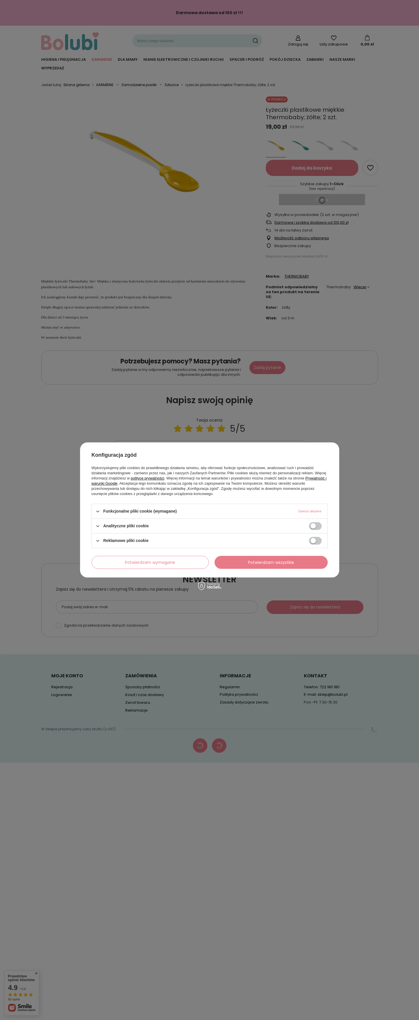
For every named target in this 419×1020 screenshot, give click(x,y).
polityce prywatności (147, 478)
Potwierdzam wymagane (150, 562)
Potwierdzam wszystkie (271, 562)
